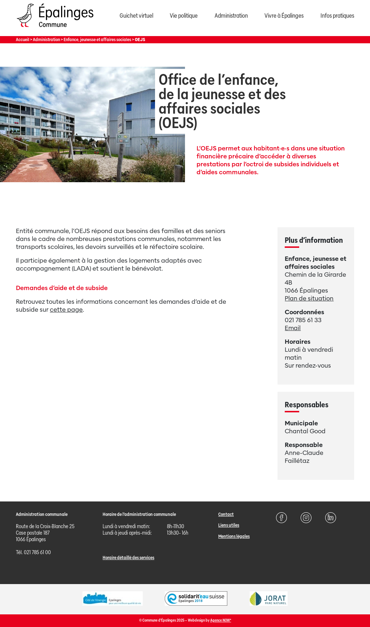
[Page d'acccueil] (55, 28)
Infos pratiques (337, 15)
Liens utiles (228, 525)
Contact (226, 514)
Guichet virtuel (136, 15)
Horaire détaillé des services (128, 557)
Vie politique (184, 15)
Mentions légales (234, 536)
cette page (66, 310)
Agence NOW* (220, 620)
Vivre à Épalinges (284, 15)
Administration (231, 15)
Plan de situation (309, 298)
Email (293, 328)
